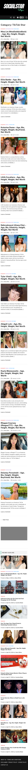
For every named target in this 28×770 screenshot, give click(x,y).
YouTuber (13, 273)
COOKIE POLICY (22, 762)
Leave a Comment (5, 69)
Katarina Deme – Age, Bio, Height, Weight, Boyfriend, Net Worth (13, 129)
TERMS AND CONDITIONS (14, 759)
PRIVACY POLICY (12, 762)
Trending (3, 596)
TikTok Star (11, 124)
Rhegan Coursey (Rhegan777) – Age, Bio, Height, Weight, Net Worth (13, 425)
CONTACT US (4, 765)
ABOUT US (3, 759)
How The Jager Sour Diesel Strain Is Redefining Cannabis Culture (11, 624)
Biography (3, 124)
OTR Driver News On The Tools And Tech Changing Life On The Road (12, 599)
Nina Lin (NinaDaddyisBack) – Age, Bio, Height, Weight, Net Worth (14, 33)
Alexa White (6, 39)
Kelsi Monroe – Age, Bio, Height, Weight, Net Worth (13, 723)
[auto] (20, 17)
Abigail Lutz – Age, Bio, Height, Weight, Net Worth (13, 325)
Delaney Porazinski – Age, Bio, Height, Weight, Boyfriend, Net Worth (13, 475)
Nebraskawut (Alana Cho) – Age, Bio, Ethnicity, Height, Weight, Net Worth (13, 227)
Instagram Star (9, 174)
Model (7, 124)
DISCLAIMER (4, 762)
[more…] (24, 65)
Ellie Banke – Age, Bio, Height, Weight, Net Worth (13, 80)
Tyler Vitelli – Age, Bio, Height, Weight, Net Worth (13, 277)
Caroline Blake (19, 602)
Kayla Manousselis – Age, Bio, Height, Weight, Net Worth (12, 373)
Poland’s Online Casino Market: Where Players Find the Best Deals (14, 673)
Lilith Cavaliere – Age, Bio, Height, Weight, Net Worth (13, 178)
